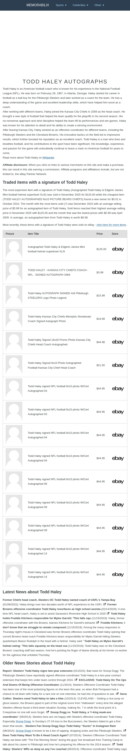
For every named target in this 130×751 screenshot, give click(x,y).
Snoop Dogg (23, 721)
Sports (60, 5)
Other (98, 5)
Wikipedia (48, 157)
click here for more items (111, 224)
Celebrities (79, 5)
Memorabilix (38, 5)
